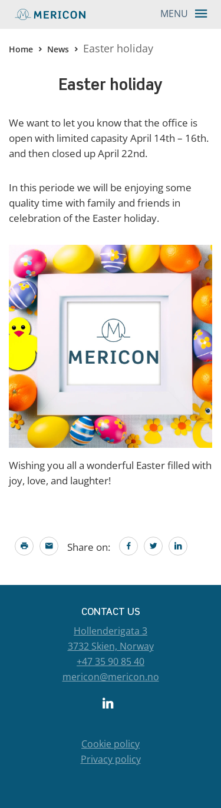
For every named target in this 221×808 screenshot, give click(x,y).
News (58, 49)
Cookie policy (110, 743)
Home (21, 49)
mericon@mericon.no (110, 676)
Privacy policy (111, 759)
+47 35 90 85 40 (110, 661)
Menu (187, 12)
